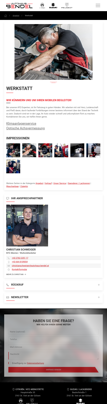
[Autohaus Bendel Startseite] (19, 5)
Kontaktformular (19, 269)
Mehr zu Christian (16, 274)
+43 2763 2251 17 (20, 258)
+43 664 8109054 (20, 262)
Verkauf (48, 183)
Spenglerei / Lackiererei (79, 183)
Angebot (16, 15)
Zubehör (24, 186)
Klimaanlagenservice (21, 123)
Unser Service (59, 183)
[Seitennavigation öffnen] (98, 5)
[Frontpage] (5, 15)
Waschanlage (12, 186)
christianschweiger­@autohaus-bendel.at (30, 265)
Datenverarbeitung (35, 363)
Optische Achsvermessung (25, 128)
